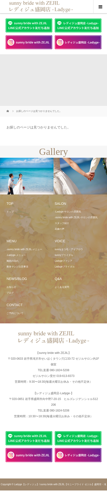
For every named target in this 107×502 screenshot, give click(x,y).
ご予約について (15, 313)
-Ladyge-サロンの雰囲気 (68, 211)
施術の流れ (13, 261)
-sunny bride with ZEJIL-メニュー (24, 249)
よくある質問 (62, 287)
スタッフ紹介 (62, 223)
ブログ (10, 292)
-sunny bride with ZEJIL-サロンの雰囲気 (76, 217)
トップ (10, 211)
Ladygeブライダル (65, 266)
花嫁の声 (59, 229)
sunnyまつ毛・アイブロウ (69, 249)
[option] (27, 176)
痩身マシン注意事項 (17, 266)
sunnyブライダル (64, 255)
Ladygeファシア (63, 261)
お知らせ (11, 287)
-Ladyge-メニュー (16, 255)
